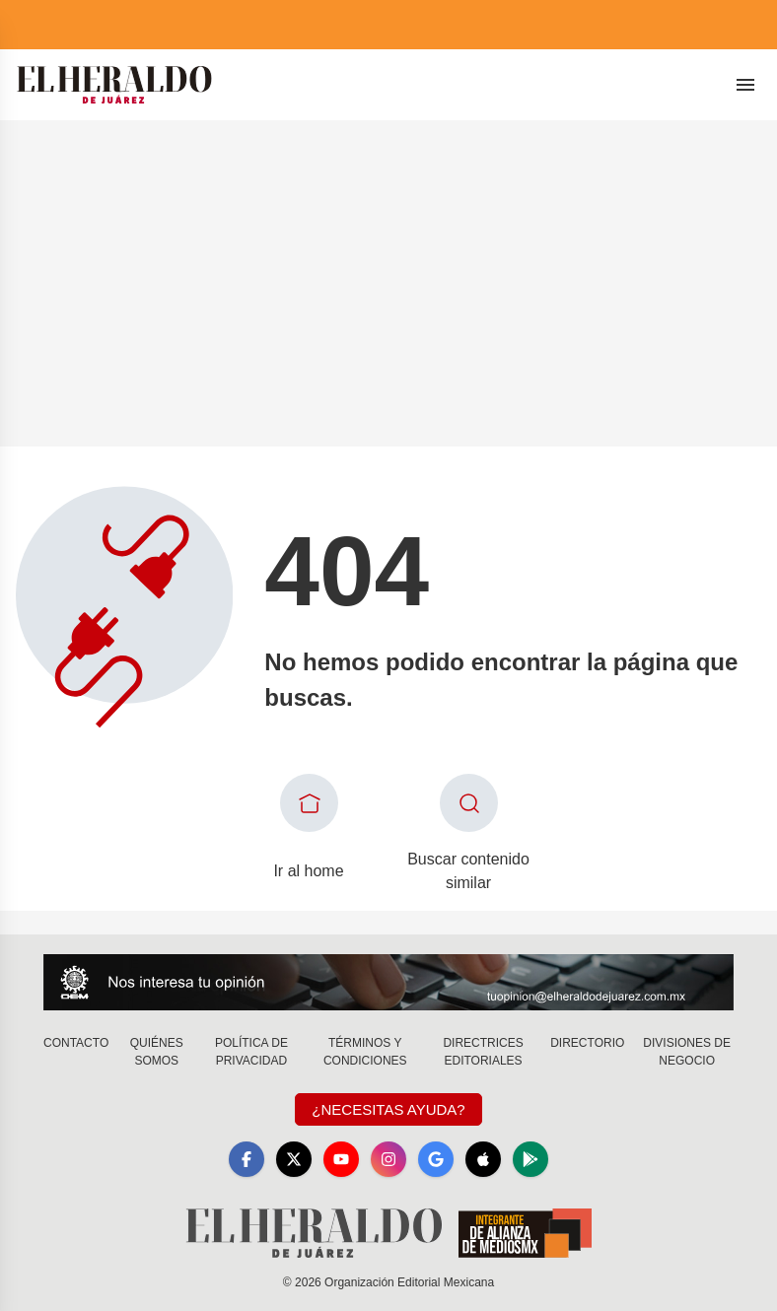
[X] (294, 1159)
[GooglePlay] (530, 1159)
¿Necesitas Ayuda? (388, 1109)
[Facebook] (246, 1159)
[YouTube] (341, 1159)
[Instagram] (388, 1159)
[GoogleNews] (436, 1159)
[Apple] (483, 1159)
